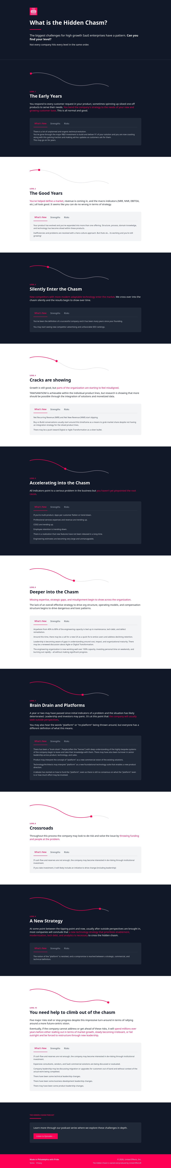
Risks (66, 123)
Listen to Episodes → (45, 1136)
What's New (40, 123)
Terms (32, 1163)
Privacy (39, 1163)
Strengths (55, 123)
